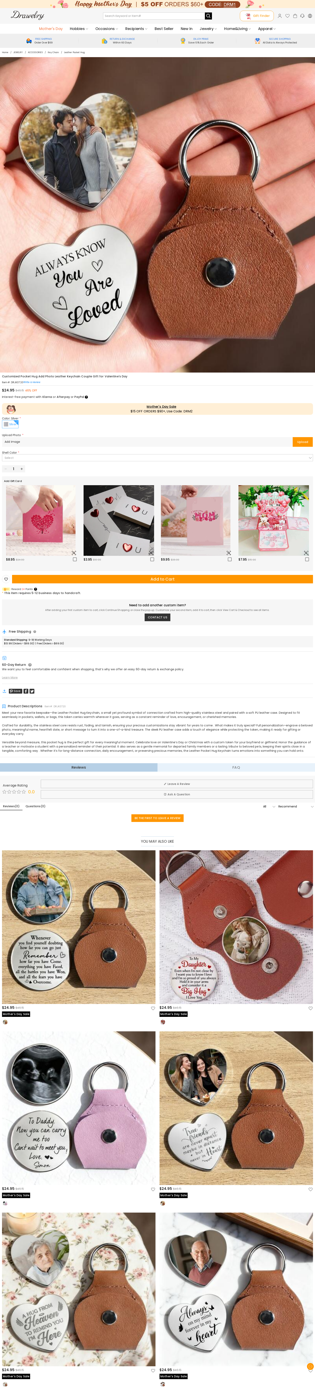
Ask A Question (177, 794)
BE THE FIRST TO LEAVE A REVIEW (158, 818)
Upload (303, 442)
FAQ (236, 767)
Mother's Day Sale (161, 406)
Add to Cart (162, 579)
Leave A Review (177, 784)
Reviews (79, 767)
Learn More (10, 677)
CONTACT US (157, 617)
